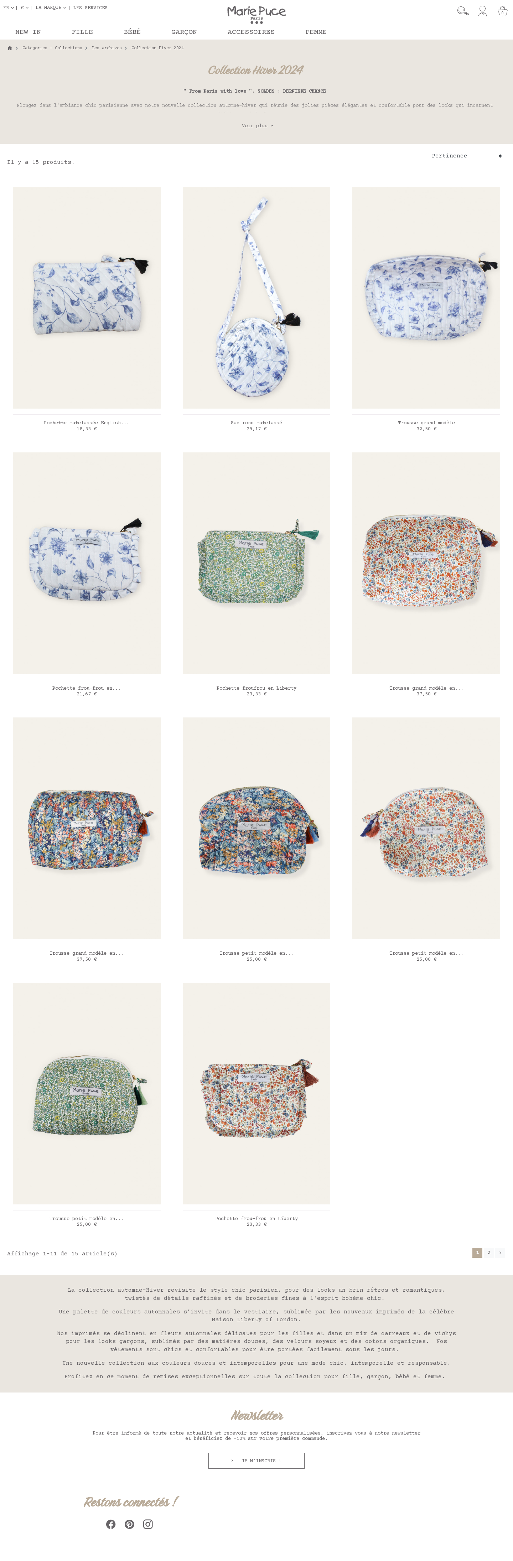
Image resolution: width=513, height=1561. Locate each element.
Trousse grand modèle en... (426, 688)
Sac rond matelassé (256, 423)
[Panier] (503, 11)
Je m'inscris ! (260, 1461)
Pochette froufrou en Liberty (256, 688)
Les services (90, 8)
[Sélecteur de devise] (26, 8)
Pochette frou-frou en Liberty (256, 1219)
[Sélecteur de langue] (10, 8)
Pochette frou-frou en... (86, 688)
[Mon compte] (482, 11)
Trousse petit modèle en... (256, 953)
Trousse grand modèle (426, 423)
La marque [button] (48, 8)
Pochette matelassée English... (86, 423)
